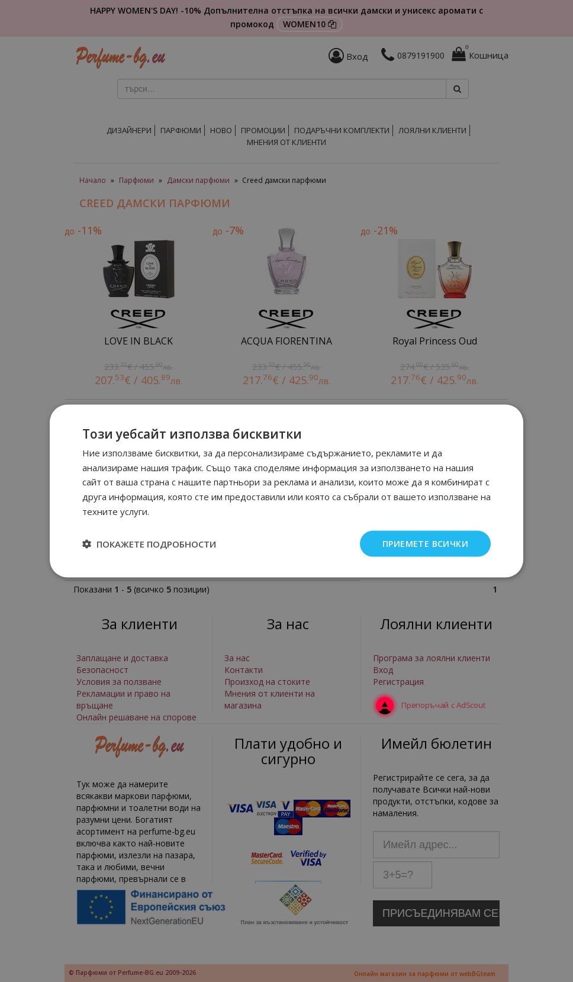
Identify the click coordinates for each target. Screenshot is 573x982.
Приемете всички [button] (425, 543)
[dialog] (286, 491)
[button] (149, 544)
